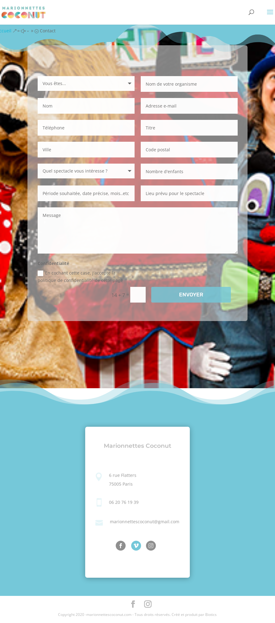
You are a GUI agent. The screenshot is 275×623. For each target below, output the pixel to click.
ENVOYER (191, 294)
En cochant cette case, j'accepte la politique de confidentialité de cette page (80, 276)
